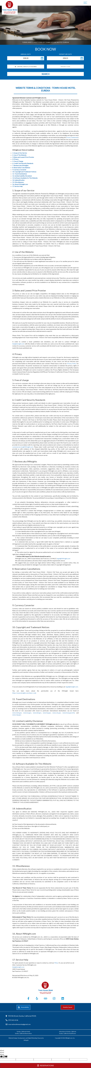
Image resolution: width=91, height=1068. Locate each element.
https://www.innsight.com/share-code (24, 693)
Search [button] (45, 74)
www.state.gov (17, 713)
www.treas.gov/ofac (68, 713)
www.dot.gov (37, 713)
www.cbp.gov (16, 715)
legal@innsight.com (72, 687)
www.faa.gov (47, 713)
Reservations (45, 1065)
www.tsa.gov (27, 713)
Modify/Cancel (67, 1007)
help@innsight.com (18, 344)
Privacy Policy (71, 363)
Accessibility (23, 1007)
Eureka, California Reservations (23, 1033)
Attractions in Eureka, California (67, 1031)
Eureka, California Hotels (23, 1031)
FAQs (56, 963)
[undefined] (5, 1056)
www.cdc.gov (56, 713)
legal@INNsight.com (63, 558)
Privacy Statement (72, 137)
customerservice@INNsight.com (22, 447)
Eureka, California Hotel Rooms (67, 1033)
